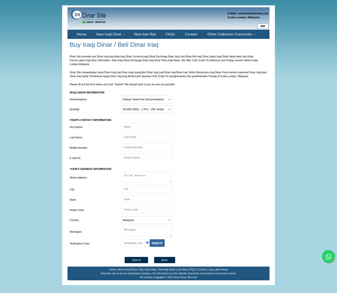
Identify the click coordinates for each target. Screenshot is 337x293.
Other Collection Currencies (229, 34)
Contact (191, 34)
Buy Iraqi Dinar (147, 272)
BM (263, 26)
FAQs (170, 34)
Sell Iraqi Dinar (166, 272)
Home (81, 34)
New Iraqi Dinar (108, 34)
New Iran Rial (145, 34)
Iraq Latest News (218, 272)
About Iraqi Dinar (127, 272)
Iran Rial (182, 272)
